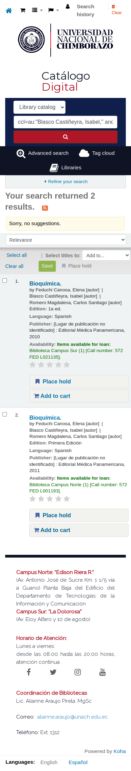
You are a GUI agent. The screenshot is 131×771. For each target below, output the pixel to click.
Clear (117, 9)
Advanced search (48, 153)
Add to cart (52, 396)
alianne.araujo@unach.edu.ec (72, 717)
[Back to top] (109, 750)
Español (78, 762)
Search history (85, 10)
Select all (17, 255)
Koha (120, 751)
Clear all (14, 266)
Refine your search (68, 181)
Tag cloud (103, 153)
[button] (23, 10)
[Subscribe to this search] (45, 207)
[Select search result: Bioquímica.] (4, 280)
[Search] (65, 136)
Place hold (52, 381)
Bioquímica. (45, 283)
